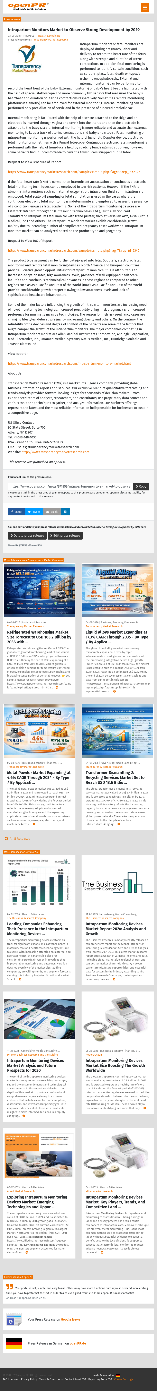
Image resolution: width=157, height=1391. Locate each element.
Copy (141, 486)
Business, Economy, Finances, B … (120, 622)
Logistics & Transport (35, 622)
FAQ (5, 1379)
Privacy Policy (29, 1379)
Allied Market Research (21, 1191)
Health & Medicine (49, 35)
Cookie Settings (123, 1379)
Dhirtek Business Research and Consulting (32, 1054)
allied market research (99, 1191)
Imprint (14, 1379)
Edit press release (65, 536)
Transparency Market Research (49, 39)
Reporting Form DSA (100, 1379)
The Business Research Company (26, 918)
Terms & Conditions (51, 1379)
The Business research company (105, 918)
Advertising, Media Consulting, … (120, 762)
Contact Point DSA (75, 1379)
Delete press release (27, 536)
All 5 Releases (16, 839)
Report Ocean (94, 1054)
